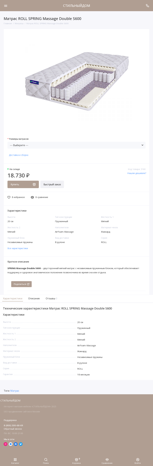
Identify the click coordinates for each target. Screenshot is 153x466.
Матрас (14, 391)
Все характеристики (17, 248)
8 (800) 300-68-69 (13, 425)
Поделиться (21, 284)
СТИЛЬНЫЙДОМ (76, 5)
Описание (34, 298)
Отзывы (51, 298)
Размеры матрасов (19, 139)
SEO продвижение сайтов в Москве (22, 411)
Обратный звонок (13, 428)
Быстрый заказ (52, 184)
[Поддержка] (147, 5)
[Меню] (5, 5)
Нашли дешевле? (136, 173)
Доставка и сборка (18, 155)
